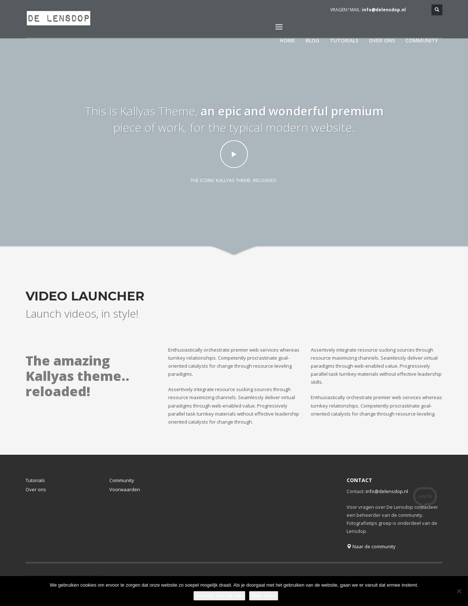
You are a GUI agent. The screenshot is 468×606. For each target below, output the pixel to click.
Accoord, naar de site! (219, 595)
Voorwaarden (124, 489)
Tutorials (35, 480)
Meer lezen (263, 595)
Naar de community (371, 546)
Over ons (36, 489)
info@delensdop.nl (384, 10)
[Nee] (459, 591)
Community (121, 480)
